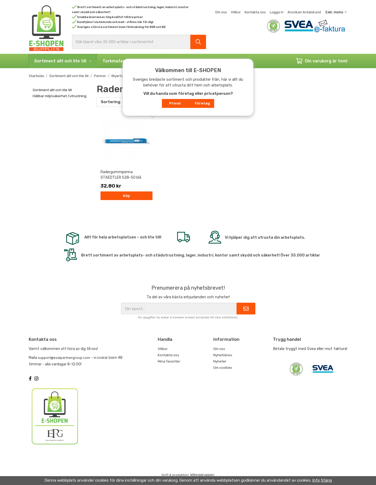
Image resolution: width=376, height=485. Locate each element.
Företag (202, 103)
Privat (175, 103)
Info (316, 480)
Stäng (326, 480)
